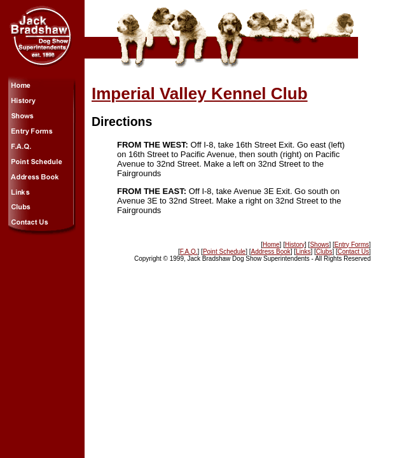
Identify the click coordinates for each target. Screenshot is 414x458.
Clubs (324, 251)
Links (303, 251)
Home (271, 244)
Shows (319, 244)
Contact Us (353, 251)
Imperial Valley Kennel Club (200, 93)
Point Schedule (224, 251)
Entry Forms (352, 244)
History (295, 244)
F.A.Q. (189, 251)
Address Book (271, 251)
